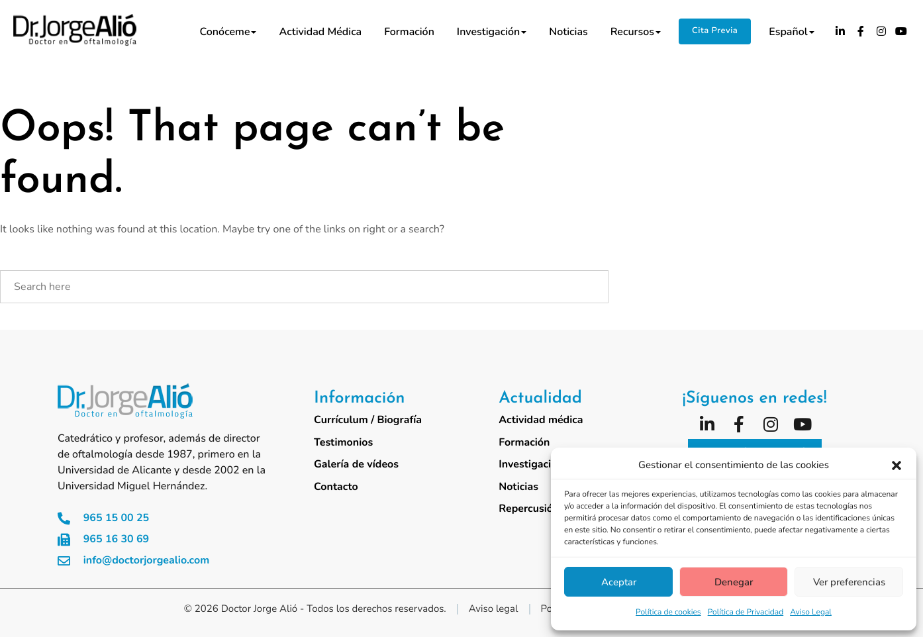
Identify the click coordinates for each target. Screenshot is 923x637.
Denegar (733, 582)
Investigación (491, 31)
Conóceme (228, 31)
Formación (409, 31)
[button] (896, 465)
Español (791, 31)
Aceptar (618, 582)
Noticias (568, 31)
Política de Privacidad (746, 612)
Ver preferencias (849, 582)
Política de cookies (668, 612)
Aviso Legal (811, 612)
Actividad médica (320, 31)
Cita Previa (715, 30)
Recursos (635, 31)
